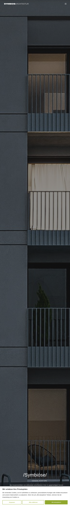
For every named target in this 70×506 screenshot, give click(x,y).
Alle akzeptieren (56, 502)
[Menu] (65, 4)
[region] (35, 496)
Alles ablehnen (33, 502)
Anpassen (12, 502)
